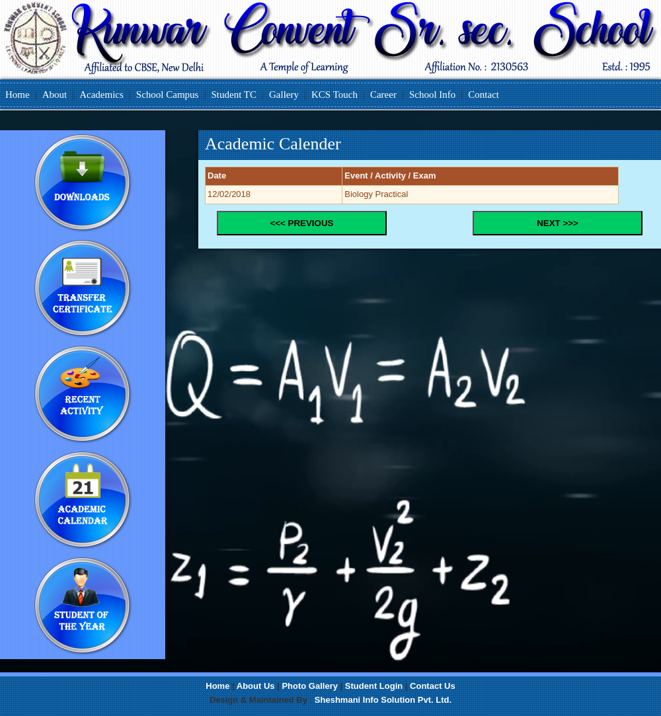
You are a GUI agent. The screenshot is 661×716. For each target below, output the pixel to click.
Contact (483, 94)
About (54, 94)
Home (17, 94)
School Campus (167, 94)
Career (383, 94)
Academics (101, 94)
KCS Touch (334, 94)
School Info (432, 94)
